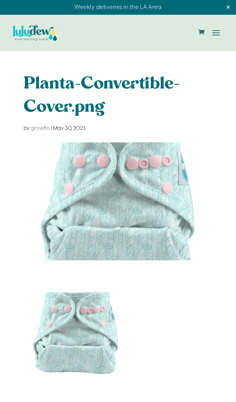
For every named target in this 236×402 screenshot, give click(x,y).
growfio (40, 128)
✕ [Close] (228, 7)
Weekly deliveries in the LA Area (118, 7)
